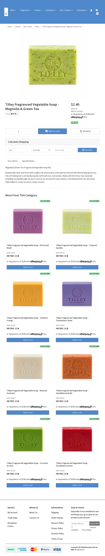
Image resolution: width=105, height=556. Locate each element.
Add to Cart (52, 131)
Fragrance (24, 10)
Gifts (12, 10)
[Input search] (6, 10)
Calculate (87, 150)
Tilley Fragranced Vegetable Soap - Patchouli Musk (28, 246)
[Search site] (6, 14)
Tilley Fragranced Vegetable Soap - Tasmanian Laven (72, 319)
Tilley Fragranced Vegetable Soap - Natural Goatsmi (27, 391)
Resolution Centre (12, 524)
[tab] (12, 161)
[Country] (41, 150)
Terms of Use (57, 539)
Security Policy (57, 533)
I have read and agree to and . (83, 528)
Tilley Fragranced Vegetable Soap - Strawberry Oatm (72, 464)
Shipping (55, 512)
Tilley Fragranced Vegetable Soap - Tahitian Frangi (27, 319)
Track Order (13, 518)
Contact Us (34, 518)
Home (37, 10)
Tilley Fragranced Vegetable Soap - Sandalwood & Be (72, 391)
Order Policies (57, 518)
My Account (13, 512)
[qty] (17, 150)
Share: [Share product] (11, 114)
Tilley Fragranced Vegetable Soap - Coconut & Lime (27, 464)
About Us (33, 512)
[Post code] (64, 150)
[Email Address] (80, 523)
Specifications (28, 161)
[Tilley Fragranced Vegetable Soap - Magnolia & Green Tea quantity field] (19, 131)
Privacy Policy (57, 528)
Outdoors (50, 10)
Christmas (81, 10)
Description (13, 161)
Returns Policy (57, 523)
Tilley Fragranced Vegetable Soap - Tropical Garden (76, 246)
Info (85, 117)
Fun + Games (65, 10)
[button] (85, 131)
